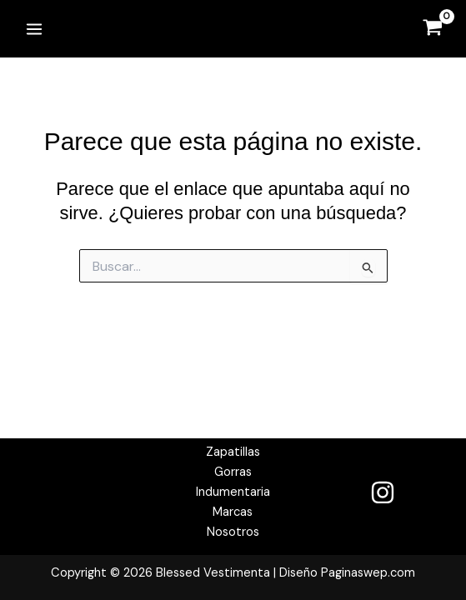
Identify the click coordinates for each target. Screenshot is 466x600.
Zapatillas (233, 452)
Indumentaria (233, 492)
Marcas (233, 512)
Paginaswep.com (368, 573)
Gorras (233, 472)
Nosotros (233, 532)
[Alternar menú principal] (34, 28)
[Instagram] (382, 492)
